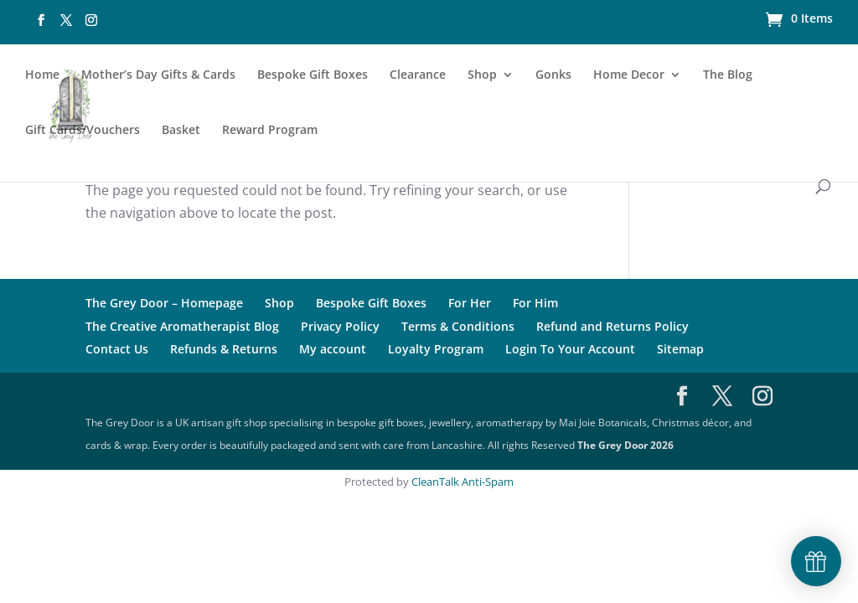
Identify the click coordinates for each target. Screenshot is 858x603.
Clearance (418, 75)
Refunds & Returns (223, 349)
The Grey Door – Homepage (164, 303)
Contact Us (116, 349)
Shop (482, 75)
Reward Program (270, 130)
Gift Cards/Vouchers (82, 130)
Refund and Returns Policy (612, 326)
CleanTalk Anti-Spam (462, 481)
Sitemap (680, 349)
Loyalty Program (435, 349)
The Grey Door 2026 (625, 445)
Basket (181, 130)
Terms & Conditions (457, 326)
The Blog (727, 75)
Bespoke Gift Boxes (312, 75)
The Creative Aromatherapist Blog (182, 326)
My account (332, 349)
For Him (535, 303)
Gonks (553, 75)
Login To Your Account (570, 349)
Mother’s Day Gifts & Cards (158, 75)
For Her (469, 303)
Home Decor (628, 75)
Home (42, 75)
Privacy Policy (340, 326)
